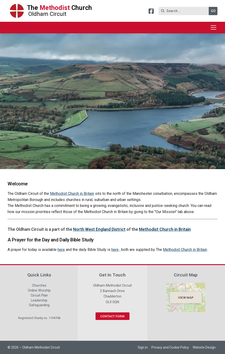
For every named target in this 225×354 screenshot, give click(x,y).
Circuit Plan (39, 296)
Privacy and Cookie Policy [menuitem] (170, 347)
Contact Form (112, 316)
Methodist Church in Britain (72, 193)
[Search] (185, 11)
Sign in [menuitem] (143, 347)
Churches (39, 286)
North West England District (99, 229)
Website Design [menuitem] (204, 347)
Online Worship (39, 291)
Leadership (39, 301)
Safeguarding (39, 305)
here (61, 249)
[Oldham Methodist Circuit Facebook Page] (151, 12)
